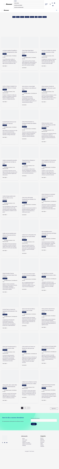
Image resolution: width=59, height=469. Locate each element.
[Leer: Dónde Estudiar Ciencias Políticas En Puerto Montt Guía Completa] (10, 274)
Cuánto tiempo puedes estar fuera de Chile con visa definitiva (10, 204)
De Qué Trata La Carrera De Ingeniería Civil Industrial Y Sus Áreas (10, 323)
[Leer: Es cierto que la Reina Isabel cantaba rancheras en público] (29, 274)
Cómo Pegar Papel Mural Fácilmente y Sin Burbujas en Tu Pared (28, 53)
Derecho (21, 17)
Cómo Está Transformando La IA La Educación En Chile (10, 361)
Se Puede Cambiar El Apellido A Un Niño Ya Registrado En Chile (10, 52)
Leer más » (5, 68)
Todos (11, 17)
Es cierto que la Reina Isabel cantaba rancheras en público (29, 284)
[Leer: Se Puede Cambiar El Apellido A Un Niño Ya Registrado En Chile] (10, 43)
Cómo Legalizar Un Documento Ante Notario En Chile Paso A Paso (49, 167)
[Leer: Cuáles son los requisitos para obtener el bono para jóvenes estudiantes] (10, 233)
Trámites (47, 17)
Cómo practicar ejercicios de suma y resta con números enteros (48, 322)
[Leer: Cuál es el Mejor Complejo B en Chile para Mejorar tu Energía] (10, 80)
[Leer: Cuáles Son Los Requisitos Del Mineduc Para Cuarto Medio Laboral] (29, 233)
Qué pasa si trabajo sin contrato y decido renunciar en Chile (48, 52)
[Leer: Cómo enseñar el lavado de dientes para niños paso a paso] (49, 80)
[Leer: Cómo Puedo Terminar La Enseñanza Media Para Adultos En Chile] (29, 117)
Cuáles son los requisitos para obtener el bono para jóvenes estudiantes (9, 243)
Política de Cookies (25, 458)
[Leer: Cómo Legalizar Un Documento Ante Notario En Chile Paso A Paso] (49, 156)
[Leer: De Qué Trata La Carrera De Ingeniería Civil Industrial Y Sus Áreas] (10, 313)
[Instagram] (52, 3)
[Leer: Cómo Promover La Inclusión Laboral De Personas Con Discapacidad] (49, 193)
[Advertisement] (29, 29)
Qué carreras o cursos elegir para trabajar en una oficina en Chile (29, 90)
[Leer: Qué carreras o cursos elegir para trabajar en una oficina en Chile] (29, 80)
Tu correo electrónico (44, 436)
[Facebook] (54, 3)
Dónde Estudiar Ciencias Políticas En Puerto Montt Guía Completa (9, 285)
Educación (27, 17)
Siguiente (54, 424)
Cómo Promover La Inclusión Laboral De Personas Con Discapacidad (48, 202)
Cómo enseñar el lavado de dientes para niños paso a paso (49, 90)
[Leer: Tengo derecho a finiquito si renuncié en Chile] (29, 156)
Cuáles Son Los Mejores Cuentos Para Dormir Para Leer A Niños (29, 398)
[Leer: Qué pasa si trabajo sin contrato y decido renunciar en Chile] (49, 43)
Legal (37, 17)
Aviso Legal (23, 455)
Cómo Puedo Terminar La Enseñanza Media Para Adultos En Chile (29, 126)
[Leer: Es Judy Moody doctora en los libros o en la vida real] (10, 117)
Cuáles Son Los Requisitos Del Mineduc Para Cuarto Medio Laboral (29, 245)
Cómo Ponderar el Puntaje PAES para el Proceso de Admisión (49, 360)
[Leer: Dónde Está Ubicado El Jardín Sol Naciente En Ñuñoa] (49, 390)
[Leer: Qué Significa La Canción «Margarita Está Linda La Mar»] (49, 274)
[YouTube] (52, 5)
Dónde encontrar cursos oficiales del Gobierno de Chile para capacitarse (48, 128)
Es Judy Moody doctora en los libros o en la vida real (10, 126)
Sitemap (23, 461)
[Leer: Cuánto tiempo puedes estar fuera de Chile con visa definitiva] (10, 194)
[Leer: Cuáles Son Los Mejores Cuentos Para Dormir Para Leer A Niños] (29, 389)
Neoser (9, 4)
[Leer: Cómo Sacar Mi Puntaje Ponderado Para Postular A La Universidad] (29, 194)
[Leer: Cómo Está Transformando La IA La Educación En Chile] (10, 351)
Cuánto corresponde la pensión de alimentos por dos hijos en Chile (9, 167)
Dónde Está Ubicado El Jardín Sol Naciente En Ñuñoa (49, 401)
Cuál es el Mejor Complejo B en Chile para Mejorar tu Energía (9, 91)
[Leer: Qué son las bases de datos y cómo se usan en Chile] (29, 312)
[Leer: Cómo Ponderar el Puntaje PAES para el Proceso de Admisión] (49, 351)
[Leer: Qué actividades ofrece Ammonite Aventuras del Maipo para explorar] (49, 232)
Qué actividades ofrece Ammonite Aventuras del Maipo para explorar (48, 241)
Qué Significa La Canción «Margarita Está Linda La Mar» (48, 284)
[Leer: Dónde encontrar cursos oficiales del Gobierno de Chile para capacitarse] (49, 117)
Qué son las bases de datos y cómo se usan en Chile (29, 321)
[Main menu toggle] (56, 10)
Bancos (16, 17)
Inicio (22, 454)
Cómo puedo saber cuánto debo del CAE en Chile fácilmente (9, 401)
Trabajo (41, 17)
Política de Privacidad (25, 459)
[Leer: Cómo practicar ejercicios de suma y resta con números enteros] (49, 312)
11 (29, 424)
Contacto (23, 457)
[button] (46, 4)
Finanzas (32, 17)
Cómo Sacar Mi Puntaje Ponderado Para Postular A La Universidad (28, 206)
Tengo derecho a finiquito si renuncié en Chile (28, 166)
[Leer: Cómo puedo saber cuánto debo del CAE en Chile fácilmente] (10, 390)
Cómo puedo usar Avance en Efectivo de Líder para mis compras (29, 361)
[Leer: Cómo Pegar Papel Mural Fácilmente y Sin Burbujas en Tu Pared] (29, 43)
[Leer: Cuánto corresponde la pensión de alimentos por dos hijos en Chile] (10, 156)
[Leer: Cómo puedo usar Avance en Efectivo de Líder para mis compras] (29, 351)
